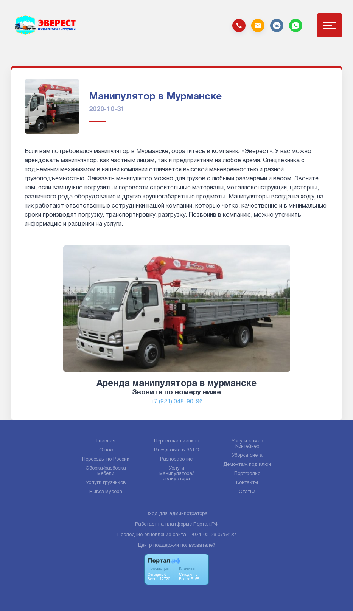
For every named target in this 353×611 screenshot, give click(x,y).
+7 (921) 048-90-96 (176, 402)
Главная (105, 441)
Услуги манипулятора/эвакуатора (176, 473)
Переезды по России (105, 459)
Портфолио (247, 473)
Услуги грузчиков (106, 483)
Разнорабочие (176, 459)
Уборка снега (247, 455)
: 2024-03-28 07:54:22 (212, 535)
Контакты (247, 483)
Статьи (247, 492)
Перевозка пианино (176, 441)
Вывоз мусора (105, 492)
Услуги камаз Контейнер (247, 444)
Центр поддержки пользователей (176, 545)
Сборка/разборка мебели (106, 471)
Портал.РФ (205, 524)
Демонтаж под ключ (247, 464)
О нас (106, 450)
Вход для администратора (177, 514)
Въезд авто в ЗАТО (176, 450)
